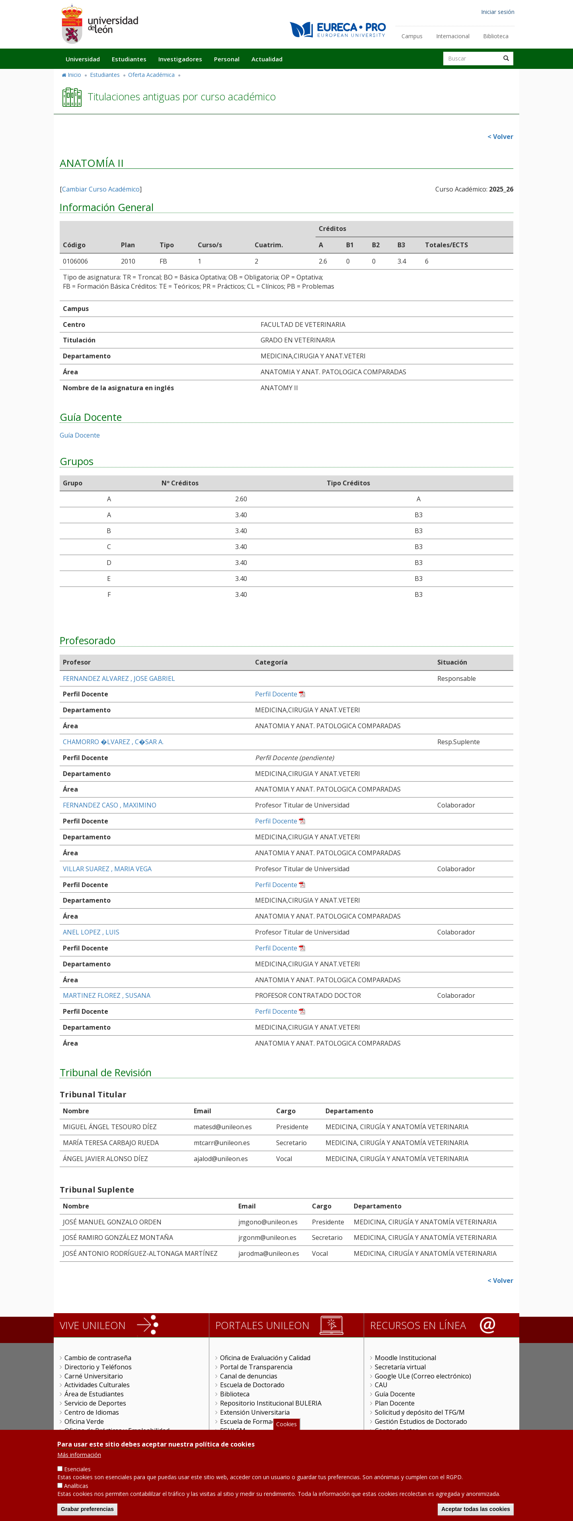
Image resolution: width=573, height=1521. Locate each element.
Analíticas (76, 1488)
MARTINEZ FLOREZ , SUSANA (106, 995)
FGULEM (233, 1430)
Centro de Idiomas (91, 1412)
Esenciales (77, 1471)
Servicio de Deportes (95, 1403)
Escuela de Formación (252, 1421)
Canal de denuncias (248, 1376)
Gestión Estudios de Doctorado (421, 1421)
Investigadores (180, 59)
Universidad (83, 59)
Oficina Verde (84, 1421)
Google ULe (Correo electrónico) (423, 1376)
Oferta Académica (151, 74)
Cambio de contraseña (97, 1357)
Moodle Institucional (405, 1357)
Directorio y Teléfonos (98, 1367)
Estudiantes (129, 59)
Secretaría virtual (400, 1367)
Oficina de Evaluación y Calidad (265, 1357)
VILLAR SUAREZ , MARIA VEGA (107, 868)
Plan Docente (395, 1403)
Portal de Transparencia (256, 1367)
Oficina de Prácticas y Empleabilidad (117, 1430)
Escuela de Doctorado (252, 1384)
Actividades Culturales (97, 1384)
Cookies (286, 1426)
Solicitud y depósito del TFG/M (420, 1412)
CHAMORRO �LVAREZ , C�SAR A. (113, 741)
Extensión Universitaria (255, 1412)
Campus (412, 36)
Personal (227, 59)
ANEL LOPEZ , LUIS (91, 932)
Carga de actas (397, 1430)
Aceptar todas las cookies (475, 1511)
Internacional (453, 36)
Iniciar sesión (498, 12)
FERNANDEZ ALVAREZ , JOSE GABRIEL (119, 678)
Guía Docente (80, 435)
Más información (79, 1456)
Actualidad (267, 59)
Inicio (74, 74)
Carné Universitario (93, 1376)
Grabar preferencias (87, 1511)
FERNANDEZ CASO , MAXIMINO (109, 805)
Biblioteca (496, 36)
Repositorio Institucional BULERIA (271, 1403)
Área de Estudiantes (94, 1394)
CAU (381, 1384)
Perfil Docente (276, 694)
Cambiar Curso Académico (101, 189)
